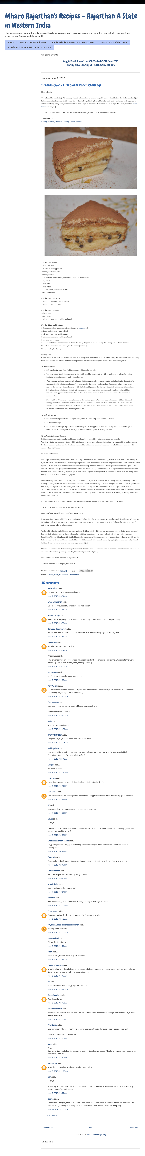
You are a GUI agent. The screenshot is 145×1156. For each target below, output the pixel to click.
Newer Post (48, 1128)
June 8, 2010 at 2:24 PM (57, 1039)
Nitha (50, 721)
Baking (50, 575)
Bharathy (51, 898)
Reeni (50, 952)
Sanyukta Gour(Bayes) (57, 629)
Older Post (133, 1128)
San (49, 1077)
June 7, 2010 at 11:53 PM (58, 905)
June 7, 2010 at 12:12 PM (58, 773)
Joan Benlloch (53, 938)
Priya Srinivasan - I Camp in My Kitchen (63, 925)
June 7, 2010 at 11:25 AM (58, 743)
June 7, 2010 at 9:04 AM (57, 650)
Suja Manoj (52, 792)
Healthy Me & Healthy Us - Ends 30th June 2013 (91, 64)
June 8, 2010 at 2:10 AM (57, 946)
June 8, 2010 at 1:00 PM (57, 1019)
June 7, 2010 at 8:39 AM (57, 610)
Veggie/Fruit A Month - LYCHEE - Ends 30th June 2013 (90, 61)
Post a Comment (52, 1115)
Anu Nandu (52, 1025)
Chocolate (63, 575)
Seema (51, 1099)
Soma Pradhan (54, 871)
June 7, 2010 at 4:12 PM (57, 851)
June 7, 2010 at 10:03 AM (58, 696)
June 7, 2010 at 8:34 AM (57, 596)
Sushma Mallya (54, 616)
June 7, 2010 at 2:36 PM (57, 800)
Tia (49, 982)
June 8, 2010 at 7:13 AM (57, 960)
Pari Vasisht (52, 686)
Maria (101, 101)
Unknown (52, 778)
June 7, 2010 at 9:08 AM (57, 680)
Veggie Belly (53, 884)
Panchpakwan (53, 702)
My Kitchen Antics (55, 1009)
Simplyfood (52, 1063)
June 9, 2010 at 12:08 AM (58, 1071)
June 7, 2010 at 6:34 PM (57, 878)
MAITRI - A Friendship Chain (113, 42)
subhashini (52, 643)
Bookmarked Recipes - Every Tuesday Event (73, 42)
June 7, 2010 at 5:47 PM (57, 865)
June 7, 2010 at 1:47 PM (57, 786)
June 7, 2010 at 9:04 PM (57, 892)
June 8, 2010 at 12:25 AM (58, 919)
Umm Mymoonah (55, 602)
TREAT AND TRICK (55, 735)
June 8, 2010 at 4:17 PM (57, 1058)
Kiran (50, 1044)
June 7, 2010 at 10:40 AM (58, 716)
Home (11, 42)
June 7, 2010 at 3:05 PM (57, 835)
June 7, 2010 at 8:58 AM (57, 623)
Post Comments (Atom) (96, 1135)
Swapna (51, 765)
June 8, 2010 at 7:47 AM (57, 976)
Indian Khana (53, 588)
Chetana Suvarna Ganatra (58, 841)
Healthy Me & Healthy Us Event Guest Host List (29, 47)
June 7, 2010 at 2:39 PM (57, 813)
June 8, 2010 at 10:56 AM (58, 1003)
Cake (56, 575)
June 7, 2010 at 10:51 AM (58, 729)
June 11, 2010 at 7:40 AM (58, 1109)
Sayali (50, 819)
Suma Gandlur (54, 995)
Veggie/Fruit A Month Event (33, 42)
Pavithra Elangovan (56, 965)
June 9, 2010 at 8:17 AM (57, 1093)
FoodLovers (53, 672)
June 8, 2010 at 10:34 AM (58, 989)
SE (49, 805)
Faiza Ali (51, 857)
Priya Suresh (53, 911)
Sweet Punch (74, 575)
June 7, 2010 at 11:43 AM (58, 759)
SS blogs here (53, 748)
